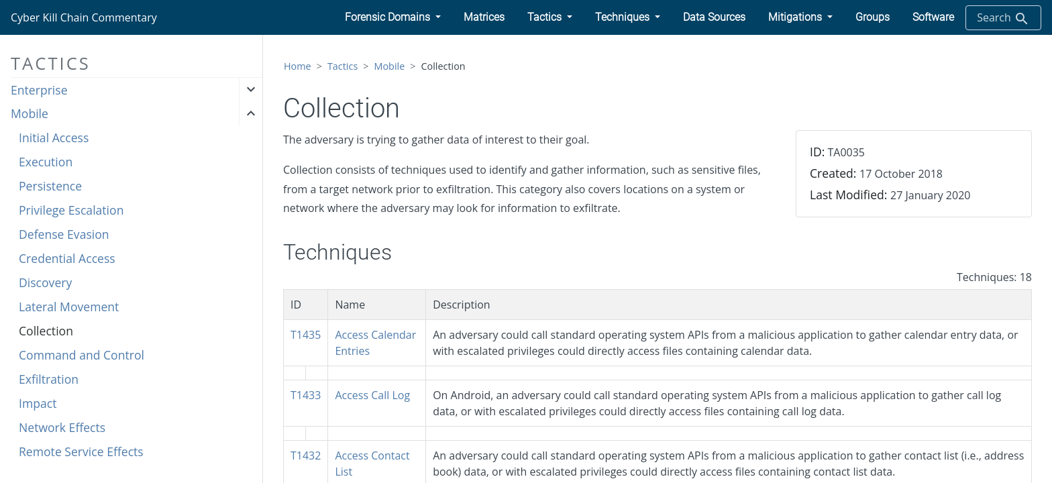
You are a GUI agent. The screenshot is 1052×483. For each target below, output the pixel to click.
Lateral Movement (69, 307)
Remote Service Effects (81, 451)
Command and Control (81, 355)
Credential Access (67, 258)
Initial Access (54, 137)
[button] (392, 17)
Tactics (342, 66)
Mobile (29, 113)
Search (1003, 18)
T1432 (306, 455)
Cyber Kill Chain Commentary (84, 17)
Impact (37, 403)
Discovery (45, 282)
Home (297, 66)
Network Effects (62, 427)
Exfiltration (48, 379)
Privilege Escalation (71, 210)
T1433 (306, 395)
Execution (45, 162)
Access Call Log (372, 395)
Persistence (50, 186)
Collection (46, 331)
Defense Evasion (64, 234)
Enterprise (39, 90)
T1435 (306, 334)
